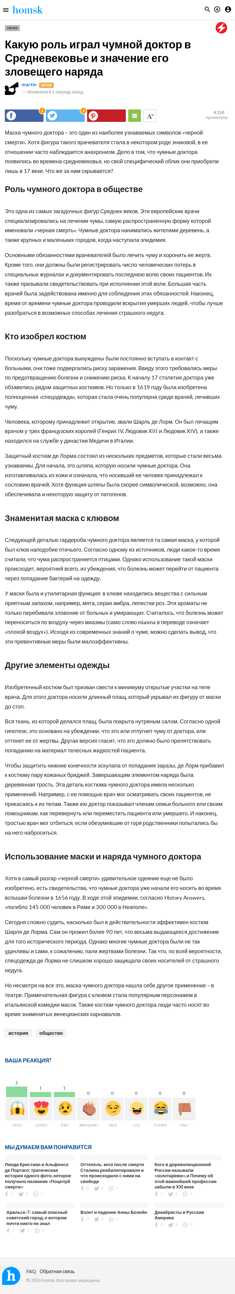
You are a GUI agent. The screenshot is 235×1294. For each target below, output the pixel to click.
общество (51, 1033)
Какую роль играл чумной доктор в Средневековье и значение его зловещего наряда (98, 57)
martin (29, 84)
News (12, 28)
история (18, 1033)
